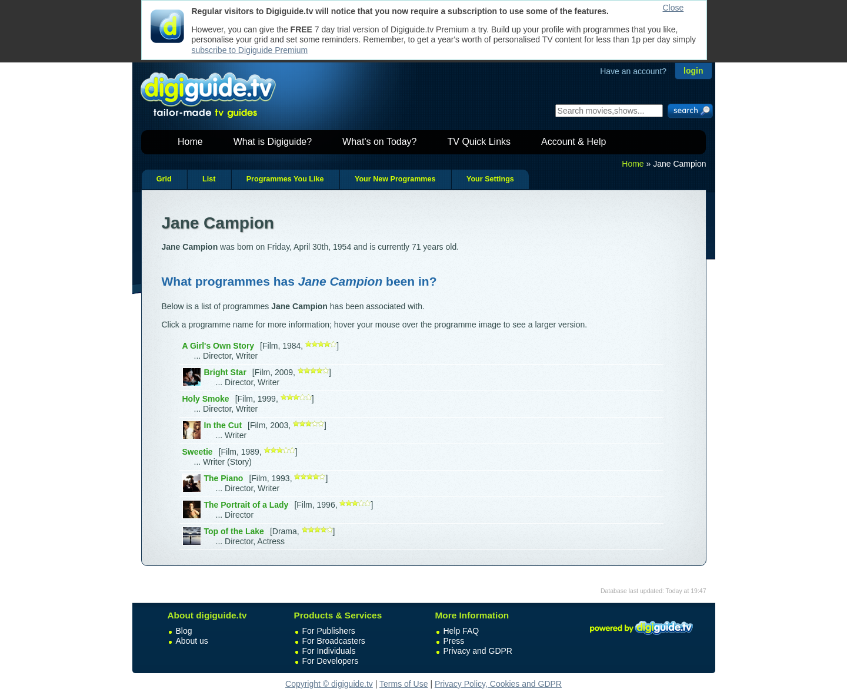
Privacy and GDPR (477, 651)
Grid (164, 179)
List (208, 179)
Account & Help (573, 142)
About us (192, 641)
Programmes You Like (285, 179)
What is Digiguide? (273, 142)
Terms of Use (403, 684)
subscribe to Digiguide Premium (250, 50)
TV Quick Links (479, 142)
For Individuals (329, 651)
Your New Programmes (395, 179)
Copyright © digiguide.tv (329, 684)
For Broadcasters (333, 641)
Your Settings (490, 179)
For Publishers (328, 631)
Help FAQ (461, 631)
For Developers (330, 661)
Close (673, 7)
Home (190, 142)
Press (454, 641)
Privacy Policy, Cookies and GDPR (498, 684)
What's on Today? (379, 142)
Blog (184, 631)
